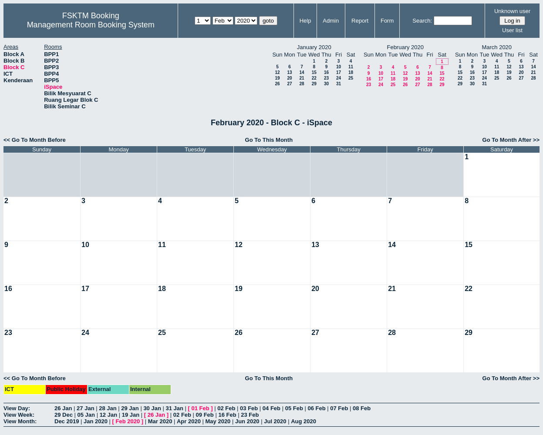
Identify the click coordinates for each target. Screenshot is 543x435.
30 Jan (152, 408)
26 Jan (63, 408)
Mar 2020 (160, 421)
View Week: (18, 415)
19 (277, 78)
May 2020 (218, 421)
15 (314, 72)
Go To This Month (269, 140)
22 (314, 78)
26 (277, 83)
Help (305, 20)
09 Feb (205, 415)
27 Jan (85, 408)
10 (338, 66)
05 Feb (294, 408)
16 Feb (227, 415)
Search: (422, 20)
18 (350, 72)
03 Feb (249, 408)
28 (301, 83)
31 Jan (174, 408)
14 (301, 72)
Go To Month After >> (511, 140)
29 (314, 83)
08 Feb (362, 408)
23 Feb (250, 415)
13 (289, 72)
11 (350, 66)
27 (289, 83)
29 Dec (63, 415)
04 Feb (271, 408)
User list (512, 30)
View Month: (20, 421)
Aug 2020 (303, 421)
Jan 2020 (96, 421)
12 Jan (108, 415)
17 (338, 72)
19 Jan (130, 415)
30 (326, 83)
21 (301, 78)
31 (338, 83)
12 (277, 72)
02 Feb (226, 408)
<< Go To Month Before (34, 140)
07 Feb (339, 408)
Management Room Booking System (91, 24)
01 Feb (200, 408)
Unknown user (512, 11)
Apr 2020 (189, 421)
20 (289, 78)
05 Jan (86, 415)
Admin (331, 20)
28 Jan (107, 408)
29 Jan (129, 408)
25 (350, 78)
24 (338, 78)
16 (326, 72)
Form (387, 20)
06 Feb (316, 408)
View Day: (16, 408)
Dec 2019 (66, 421)
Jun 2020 (247, 421)
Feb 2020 (128, 421)
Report (359, 20)
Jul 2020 (275, 421)
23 (326, 78)
